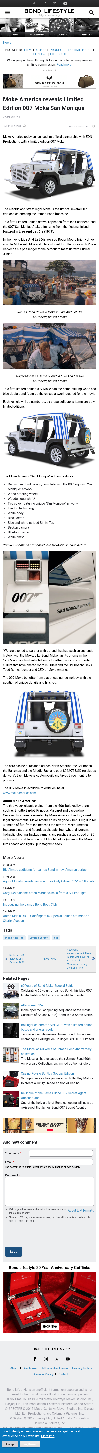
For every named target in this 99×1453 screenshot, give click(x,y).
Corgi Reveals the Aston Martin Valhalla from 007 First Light (44, 893)
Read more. (64, 64)
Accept (10, 1444)
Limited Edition (39, 937)
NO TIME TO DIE (79, 50)
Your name (12, 1153)
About (14, 1368)
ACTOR (41, 50)
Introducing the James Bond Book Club (30, 904)
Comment (11, 1175)
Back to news (12, 125)
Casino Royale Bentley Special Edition (47, 1073)
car (56, 937)
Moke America (14, 937)
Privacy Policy (82, 1368)
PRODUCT (57, 50)
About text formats (81, 1210)
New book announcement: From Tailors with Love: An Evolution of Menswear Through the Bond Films (79, 958)
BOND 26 (39, 54)
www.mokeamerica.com (19, 793)
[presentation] (35, 1236)
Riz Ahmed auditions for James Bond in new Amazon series (45, 870)
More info (47, 1436)
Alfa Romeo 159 (32, 1005)
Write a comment (79, 126)
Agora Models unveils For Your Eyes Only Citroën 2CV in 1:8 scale (48, 881)
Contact (63, 1374)
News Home (49, 958)
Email (8, 1162)
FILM (27, 50)
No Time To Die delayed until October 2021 (17, 959)
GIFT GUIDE (58, 54)
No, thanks (29, 1444)
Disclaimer (30, 1368)
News (7, 42)
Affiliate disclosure (55, 1368)
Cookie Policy (43, 1374)
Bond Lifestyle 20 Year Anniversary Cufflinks (49, 1267)
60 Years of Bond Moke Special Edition (48, 986)
